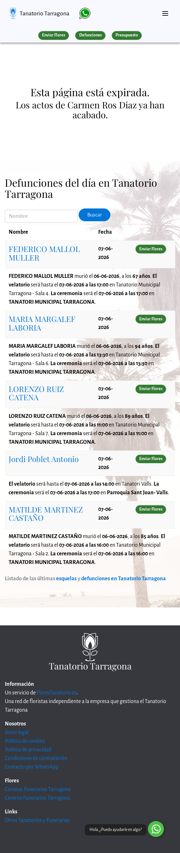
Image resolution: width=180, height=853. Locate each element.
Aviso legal (17, 732)
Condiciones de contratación (36, 758)
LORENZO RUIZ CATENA (36, 393)
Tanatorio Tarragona (44, 13)
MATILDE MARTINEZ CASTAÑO (46, 513)
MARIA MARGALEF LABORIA (42, 323)
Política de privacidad (28, 750)
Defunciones (90, 35)
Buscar (94, 215)
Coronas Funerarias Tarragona (38, 789)
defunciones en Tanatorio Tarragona (123, 579)
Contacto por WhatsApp (31, 767)
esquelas (66, 579)
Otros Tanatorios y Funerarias (37, 820)
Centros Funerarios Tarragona (37, 798)
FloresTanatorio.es (57, 693)
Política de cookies (25, 741)
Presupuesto (127, 35)
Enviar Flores (53, 35)
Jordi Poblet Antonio (44, 459)
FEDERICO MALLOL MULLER (44, 253)
